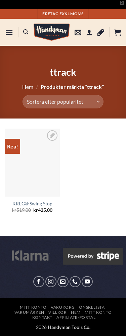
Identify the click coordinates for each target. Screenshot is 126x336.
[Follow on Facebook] (38, 281)
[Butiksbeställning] (63, 101)
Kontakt (42, 317)
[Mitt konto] (89, 32)
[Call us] (75, 281)
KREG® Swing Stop (32, 203)
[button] (9, 32)
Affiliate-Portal (75, 317)
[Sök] (25, 32)
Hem (27, 86)
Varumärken (29, 312)
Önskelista (91, 307)
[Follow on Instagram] (50, 281)
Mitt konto (33, 307)
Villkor (57, 312)
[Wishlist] (100, 32)
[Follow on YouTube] (87, 281)
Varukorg (63, 307)
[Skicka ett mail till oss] (63, 281)
